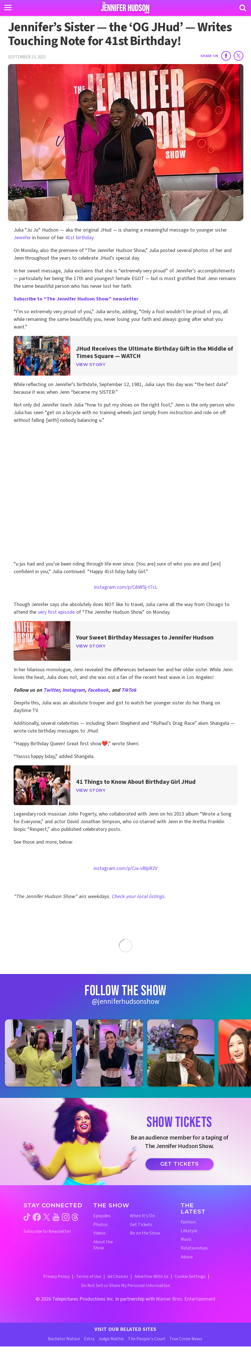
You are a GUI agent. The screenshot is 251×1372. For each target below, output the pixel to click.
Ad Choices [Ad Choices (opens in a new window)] (117, 1276)
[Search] (242, 8)
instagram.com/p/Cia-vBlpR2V (125, 868)
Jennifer (22, 237)
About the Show (103, 1245)
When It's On (142, 1216)
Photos (100, 1225)
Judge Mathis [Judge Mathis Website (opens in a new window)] (111, 1339)
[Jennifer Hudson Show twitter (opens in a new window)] (46, 1217)
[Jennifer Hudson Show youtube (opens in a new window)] (56, 1217)
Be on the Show (145, 1233)
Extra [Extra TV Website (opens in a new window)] (89, 1339)
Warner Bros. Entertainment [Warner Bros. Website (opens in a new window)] (186, 1299)
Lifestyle (189, 1231)
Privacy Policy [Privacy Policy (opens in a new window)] (56, 1276)
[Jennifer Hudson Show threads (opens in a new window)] (75, 1217)
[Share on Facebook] (226, 56)
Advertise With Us (151, 1276)
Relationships (194, 1248)
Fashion (188, 1222)
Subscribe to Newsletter (47, 1232)
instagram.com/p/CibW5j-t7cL (125, 587)
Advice (187, 1257)
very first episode (56, 612)
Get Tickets (179, 1164)
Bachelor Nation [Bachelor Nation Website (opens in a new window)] (64, 1339)
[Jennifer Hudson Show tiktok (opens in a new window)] (27, 1217)
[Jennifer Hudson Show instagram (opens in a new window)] (65, 1217)
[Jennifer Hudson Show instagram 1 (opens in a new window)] (38, 1053)
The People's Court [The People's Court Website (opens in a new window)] (146, 1339)
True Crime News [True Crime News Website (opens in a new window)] (185, 1339)
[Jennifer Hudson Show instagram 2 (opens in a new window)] (109, 1053)
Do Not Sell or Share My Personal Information (125, 1285)
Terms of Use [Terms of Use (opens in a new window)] (88, 1276)
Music (186, 1239)
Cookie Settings (190, 1276)
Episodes (102, 1216)
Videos (99, 1233)
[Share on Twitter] (238, 56)
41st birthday (79, 237)
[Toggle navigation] (8, 7)
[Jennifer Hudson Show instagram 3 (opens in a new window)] (180, 1053)
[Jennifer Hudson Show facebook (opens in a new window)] (37, 1217)
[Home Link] (125, 7)
